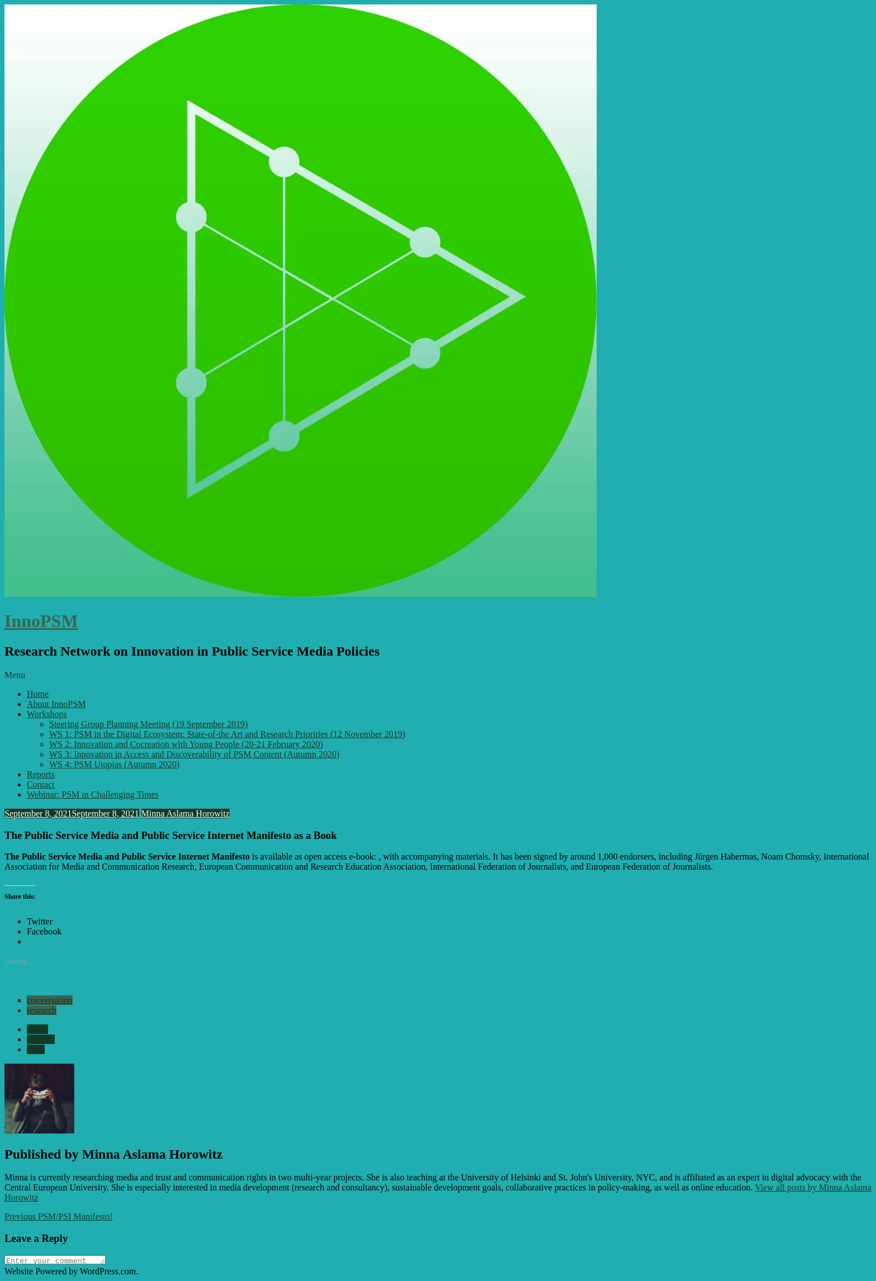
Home (38, 694)
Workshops (47, 714)
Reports (41, 774)
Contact (41, 784)
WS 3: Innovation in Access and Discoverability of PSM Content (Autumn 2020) (194, 754)
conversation (50, 1000)
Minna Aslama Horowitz (185, 813)
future (37, 1029)
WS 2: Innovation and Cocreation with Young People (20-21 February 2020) (186, 744)
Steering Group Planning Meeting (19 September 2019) (148, 724)
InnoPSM (41, 621)
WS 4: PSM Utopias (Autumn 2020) (114, 764)
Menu (14, 675)
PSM (36, 1049)
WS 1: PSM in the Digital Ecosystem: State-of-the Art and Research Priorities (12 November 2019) (227, 734)
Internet (41, 1039)
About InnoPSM (56, 704)
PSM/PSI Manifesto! (58, 1216)
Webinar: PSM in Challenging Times (93, 794)
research (41, 1010)
